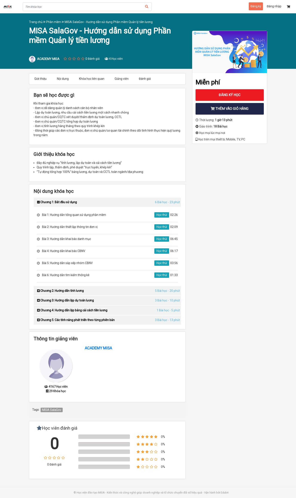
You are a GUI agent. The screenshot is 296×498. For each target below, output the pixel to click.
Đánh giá (145, 78)
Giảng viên (122, 78)
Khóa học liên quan (91, 78)
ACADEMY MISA (98, 348)
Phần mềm (55, 22)
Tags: (35, 409)
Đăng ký (255, 6)
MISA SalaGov (51, 410)
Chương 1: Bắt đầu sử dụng (57, 202)
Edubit (225, 492)
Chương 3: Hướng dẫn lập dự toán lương (65, 300)
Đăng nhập (274, 6)
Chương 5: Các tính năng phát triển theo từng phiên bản (76, 320)
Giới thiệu (40, 78)
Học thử (161, 215)
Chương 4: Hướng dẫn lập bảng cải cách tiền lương (72, 310)
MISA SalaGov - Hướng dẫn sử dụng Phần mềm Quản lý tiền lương (109, 22)
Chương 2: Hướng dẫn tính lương (60, 290)
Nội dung (63, 78)
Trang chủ (37, 22)
